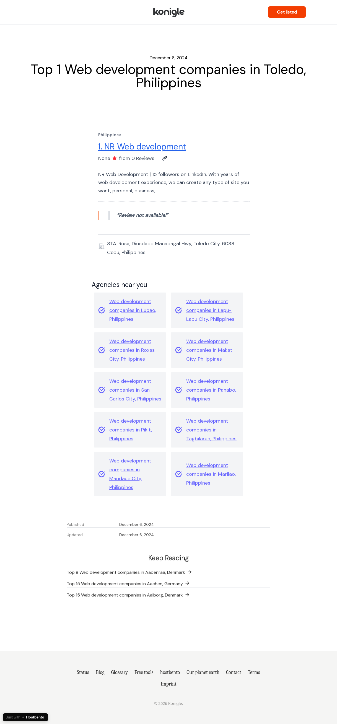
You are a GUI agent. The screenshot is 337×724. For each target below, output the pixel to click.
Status (83, 672)
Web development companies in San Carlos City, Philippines (135, 390)
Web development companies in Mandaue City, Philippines (130, 474)
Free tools (144, 672)
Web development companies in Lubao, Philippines (132, 310)
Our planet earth (202, 672)
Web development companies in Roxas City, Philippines (132, 350)
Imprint (169, 684)
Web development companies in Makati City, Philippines (210, 350)
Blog (100, 672)
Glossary (119, 672)
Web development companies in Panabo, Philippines (211, 390)
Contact (233, 672)
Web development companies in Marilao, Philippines (211, 474)
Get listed (287, 12)
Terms (254, 672)
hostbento (170, 672)
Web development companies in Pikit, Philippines (130, 430)
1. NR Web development (142, 146)
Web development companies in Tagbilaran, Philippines (211, 430)
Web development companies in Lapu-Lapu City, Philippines (210, 310)
